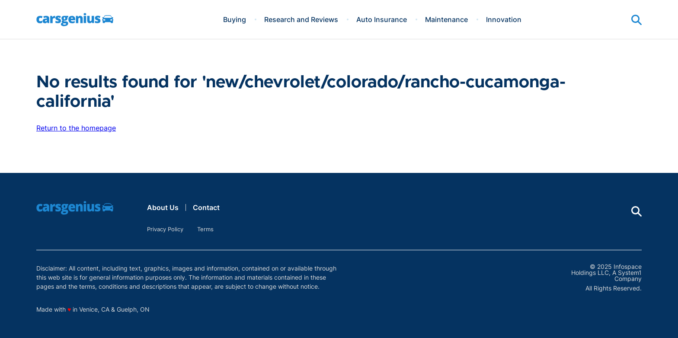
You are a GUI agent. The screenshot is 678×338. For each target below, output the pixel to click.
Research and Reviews (301, 19)
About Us (163, 207)
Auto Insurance (381, 19)
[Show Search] (636, 20)
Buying (234, 19)
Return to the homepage (76, 128)
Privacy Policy (165, 229)
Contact (206, 207)
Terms (205, 229)
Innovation (503, 19)
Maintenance (446, 19)
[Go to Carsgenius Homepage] (74, 19)
